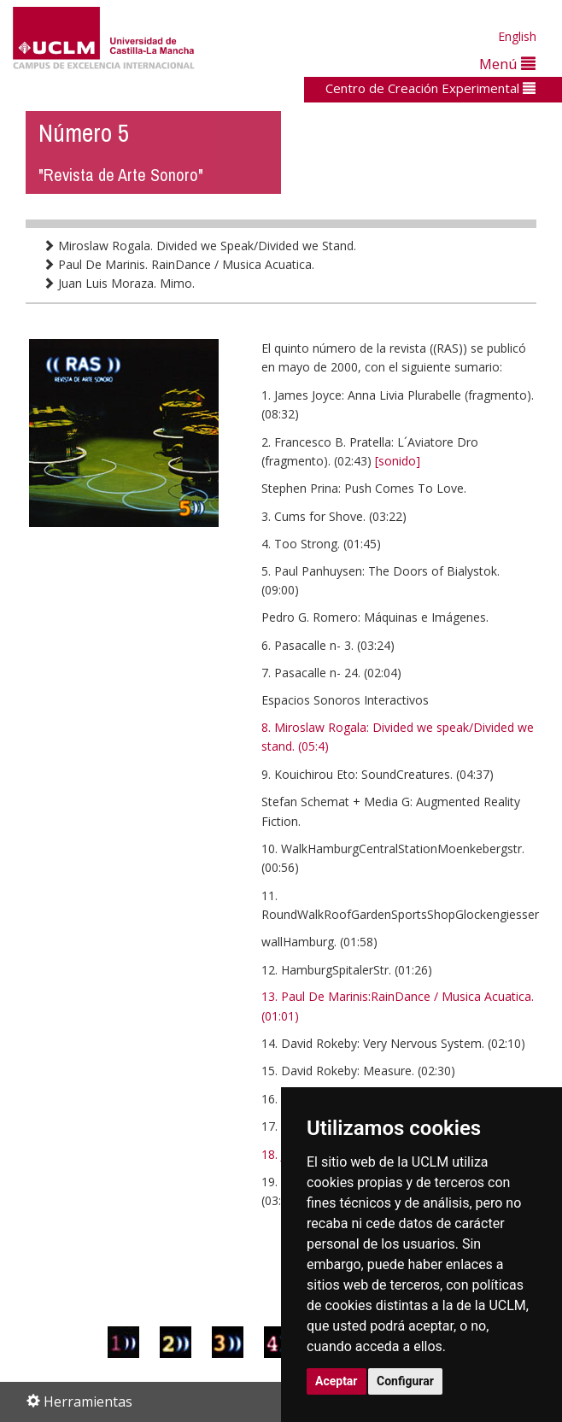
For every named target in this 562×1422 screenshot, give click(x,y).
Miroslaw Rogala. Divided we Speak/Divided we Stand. (199, 245)
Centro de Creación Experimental (430, 88)
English (517, 36)
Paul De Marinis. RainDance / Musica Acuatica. (178, 264)
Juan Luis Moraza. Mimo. (119, 283)
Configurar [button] (405, 1381)
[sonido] (397, 461)
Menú (507, 63)
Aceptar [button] (336, 1381)
